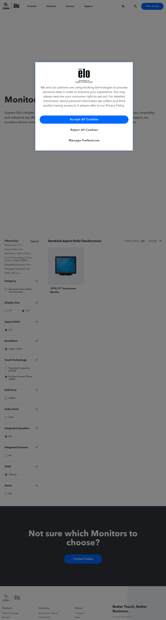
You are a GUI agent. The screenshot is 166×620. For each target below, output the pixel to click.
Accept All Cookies (84, 119)
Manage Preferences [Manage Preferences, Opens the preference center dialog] (84, 140)
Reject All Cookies (84, 130)
